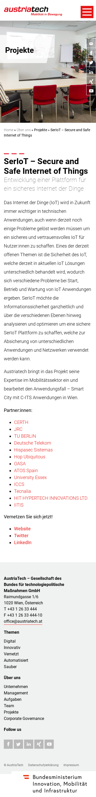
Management (16, 693)
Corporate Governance (24, 718)
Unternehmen (16, 686)
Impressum (71, 765)
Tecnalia (22, 491)
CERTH (21, 422)
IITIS (19, 505)
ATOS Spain (26, 470)
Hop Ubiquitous (29, 456)
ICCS (19, 484)
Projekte (11, 712)
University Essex (30, 477)
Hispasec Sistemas (33, 449)
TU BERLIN (25, 436)
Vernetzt (11, 654)
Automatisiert (16, 660)
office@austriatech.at (23, 621)
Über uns (24, 130)
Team (9, 705)
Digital (10, 641)
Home (8, 130)
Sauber (10, 666)
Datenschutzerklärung (43, 765)
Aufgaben (13, 699)
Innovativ (12, 647)
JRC (18, 429)
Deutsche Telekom (32, 443)
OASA (20, 463)
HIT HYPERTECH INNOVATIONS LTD (51, 498)
